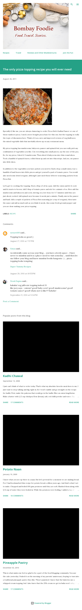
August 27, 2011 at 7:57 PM (22, 241)
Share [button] (73, 213)
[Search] (71, 4)
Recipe (13, 213)
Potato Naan (12, 469)
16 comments (17, 496)
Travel (18, 53)
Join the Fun (68, 53)
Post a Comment (11, 301)
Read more (74, 402)
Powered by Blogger (41, 603)
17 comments (17, 402)
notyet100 (15, 232)
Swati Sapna (16, 281)
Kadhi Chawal (13, 376)
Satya (12, 248)
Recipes (6, 53)
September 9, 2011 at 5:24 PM (24, 295)
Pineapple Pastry (15, 563)
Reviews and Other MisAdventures (42, 53)
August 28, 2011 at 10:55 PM (22, 273)
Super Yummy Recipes (20, 266)
